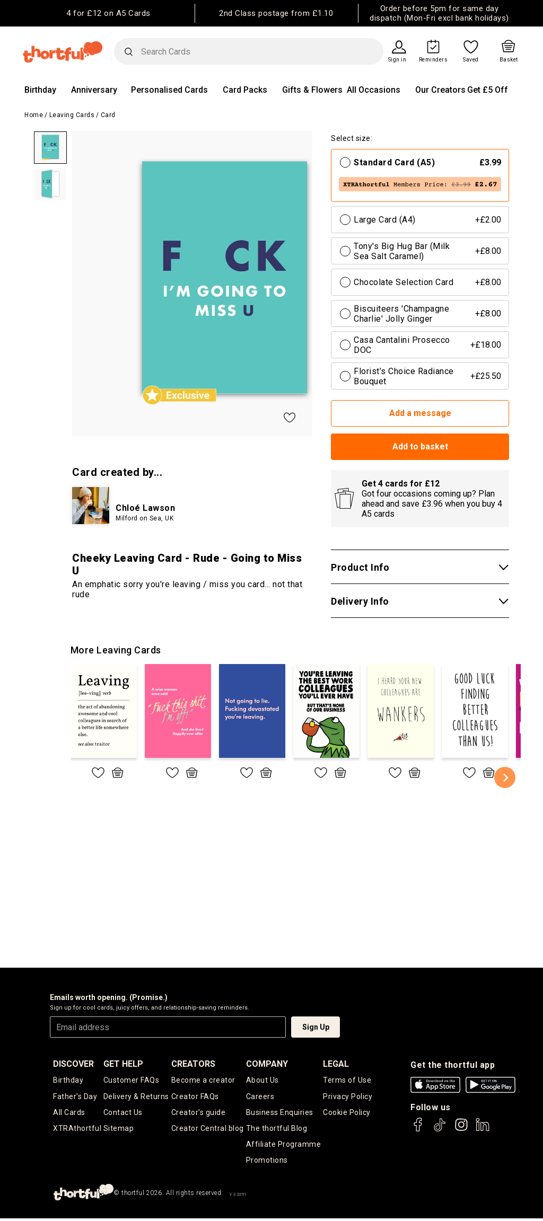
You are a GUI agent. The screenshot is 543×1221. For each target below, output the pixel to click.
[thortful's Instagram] (461, 1130)
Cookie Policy (347, 1113)
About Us (262, 1080)
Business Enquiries (279, 1113)
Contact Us (123, 1113)
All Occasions (373, 90)
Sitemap (118, 1130)
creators (193, 1064)
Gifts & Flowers (312, 90)
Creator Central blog (207, 1130)
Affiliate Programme (283, 1146)
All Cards (69, 1113)
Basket (509, 60)
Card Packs (245, 90)
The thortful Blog (277, 1130)
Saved (471, 60)
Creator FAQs (195, 1097)
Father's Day (75, 1097)
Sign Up (315, 1027)
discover (73, 1064)
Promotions (267, 1162)
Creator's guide (198, 1113)
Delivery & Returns (136, 1097)
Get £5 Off (487, 90)
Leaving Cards (72, 115)
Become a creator (203, 1080)
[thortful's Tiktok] (440, 1130)
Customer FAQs (131, 1080)
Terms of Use (347, 1080)
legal (336, 1064)
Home (33, 115)
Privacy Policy (347, 1097)
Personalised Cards (169, 90)
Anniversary (94, 90)
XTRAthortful (77, 1130)
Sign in (397, 60)
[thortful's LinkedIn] (483, 1130)
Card (108, 115)
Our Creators (440, 90)
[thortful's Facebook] (418, 1130)
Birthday (40, 90)
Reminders (433, 60)
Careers (260, 1097)
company (267, 1064)
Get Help (123, 1064)
